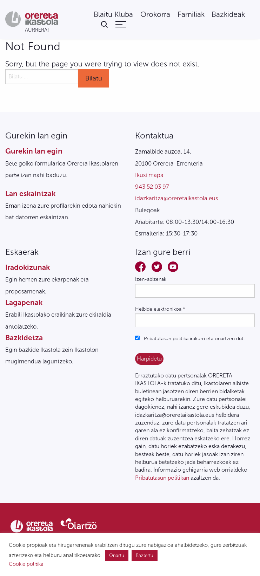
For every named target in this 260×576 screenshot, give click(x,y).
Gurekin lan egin (33, 151)
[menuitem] (113, 14)
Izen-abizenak (150, 279)
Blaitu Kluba (113, 14)
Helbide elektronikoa (160, 309)
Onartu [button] (116, 555)
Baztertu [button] (144, 555)
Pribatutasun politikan (162, 477)
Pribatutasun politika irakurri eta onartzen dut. (190, 339)
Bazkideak (228, 14)
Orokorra (155, 14)
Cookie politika (26, 564)
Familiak (191, 14)
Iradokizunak (27, 267)
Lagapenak (23, 302)
